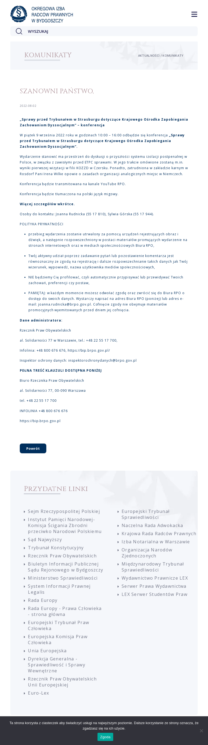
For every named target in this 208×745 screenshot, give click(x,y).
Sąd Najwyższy (45, 541)
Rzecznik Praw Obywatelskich (62, 558)
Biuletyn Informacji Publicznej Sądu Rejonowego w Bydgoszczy (65, 569)
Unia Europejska (47, 653)
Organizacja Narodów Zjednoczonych (147, 555)
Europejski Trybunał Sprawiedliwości (146, 516)
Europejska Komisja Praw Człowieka (57, 641)
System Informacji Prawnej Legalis (59, 591)
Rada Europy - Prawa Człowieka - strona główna (65, 613)
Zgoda (105, 737)
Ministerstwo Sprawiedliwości (63, 580)
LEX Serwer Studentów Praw (154, 596)
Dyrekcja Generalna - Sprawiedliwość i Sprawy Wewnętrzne (56, 667)
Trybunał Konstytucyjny (56, 550)
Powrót (33, 450)
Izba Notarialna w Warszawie (156, 544)
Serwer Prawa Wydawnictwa (154, 588)
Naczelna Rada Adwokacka (152, 527)
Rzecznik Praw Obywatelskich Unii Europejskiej (62, 684)
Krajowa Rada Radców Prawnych (159, 535)
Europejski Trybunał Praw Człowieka (58, 627)
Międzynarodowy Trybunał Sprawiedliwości (153, 569)
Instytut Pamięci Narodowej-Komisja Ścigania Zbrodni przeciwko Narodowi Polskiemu (65, 527)
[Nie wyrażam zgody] (201, 730)
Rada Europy (42, 602)
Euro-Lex (38, 695)
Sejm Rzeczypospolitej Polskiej (64, 513)
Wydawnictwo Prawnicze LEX (155, 580)
